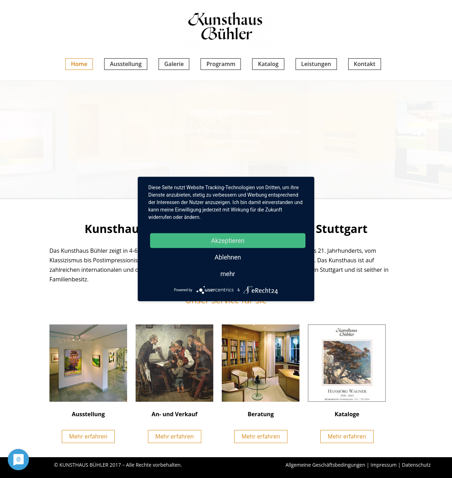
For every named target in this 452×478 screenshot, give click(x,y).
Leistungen (316, 64)
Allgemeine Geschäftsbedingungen (325, 464)
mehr (227, 273)
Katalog (268, 64)
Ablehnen (227, 257)
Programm (220, 64)
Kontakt (364, 64)
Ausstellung (126, 64)
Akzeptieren (228, 240)
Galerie (174, 64)
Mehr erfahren (88, 436)
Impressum (383, 464)
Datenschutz (416, 464)
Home (79, 64)
